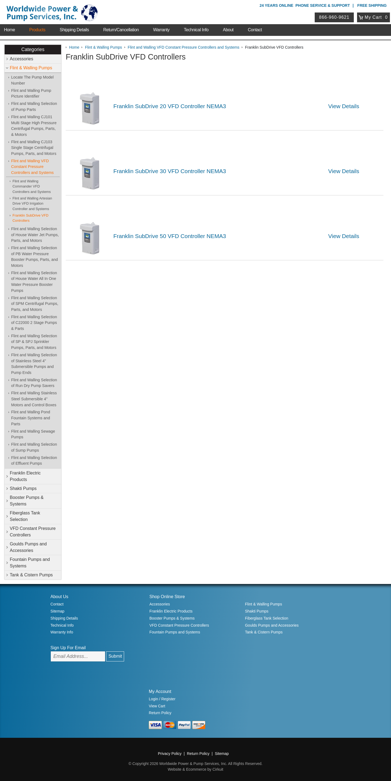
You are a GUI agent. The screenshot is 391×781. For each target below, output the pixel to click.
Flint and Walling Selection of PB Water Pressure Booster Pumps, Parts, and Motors (34, 257)
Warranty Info (62, 632)
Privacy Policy (169, 753)
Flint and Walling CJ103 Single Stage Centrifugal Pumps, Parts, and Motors (33, 148)
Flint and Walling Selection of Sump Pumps (34, 447)
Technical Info (196, 29)
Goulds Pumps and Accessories (28, 547)
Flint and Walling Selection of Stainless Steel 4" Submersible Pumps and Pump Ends (34, 364)
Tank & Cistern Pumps (31, 575)
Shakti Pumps (23, 488)
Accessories (21, 59)
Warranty (161, 29)
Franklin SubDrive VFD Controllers (30, 218)
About (228, 29)
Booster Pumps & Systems (27, 500)
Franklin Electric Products (25, 476)
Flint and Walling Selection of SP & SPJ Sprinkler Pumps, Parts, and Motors (34, 342)
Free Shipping (372, 5)
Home (9, 29)
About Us (59, 596)
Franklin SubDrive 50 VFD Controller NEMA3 (169, 236)
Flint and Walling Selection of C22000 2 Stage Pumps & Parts (34, 323)
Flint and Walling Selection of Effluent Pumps (34, 460)
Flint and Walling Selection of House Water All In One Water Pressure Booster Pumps (34, 282)
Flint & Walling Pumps (31, 67)
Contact (255, 29)
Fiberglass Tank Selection (25, 516)
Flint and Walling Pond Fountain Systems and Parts (30, 418)
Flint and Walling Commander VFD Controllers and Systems (31, 186)
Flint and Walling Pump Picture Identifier (31, 93)
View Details (343, 106)
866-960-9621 (334, 17)
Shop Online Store (167, 596)
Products (37, 29)
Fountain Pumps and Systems (30, 562)
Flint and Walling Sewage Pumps (33, 434)
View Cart (157, 706)
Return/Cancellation (121, 29)
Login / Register (162, 699)
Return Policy (160, 713)
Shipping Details (74, 29)
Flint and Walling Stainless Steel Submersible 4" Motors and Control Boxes (34, 399)
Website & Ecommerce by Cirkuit (195, 769)
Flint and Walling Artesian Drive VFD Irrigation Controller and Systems (32, 203)
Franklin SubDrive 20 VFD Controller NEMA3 (169, 106)
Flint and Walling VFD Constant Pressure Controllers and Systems (32, 167)
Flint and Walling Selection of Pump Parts (34, 106)
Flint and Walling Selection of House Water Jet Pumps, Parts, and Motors (35, 235)
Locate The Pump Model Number (32, 80)
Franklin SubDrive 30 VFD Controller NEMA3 (169, 171)
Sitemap (57, 611)
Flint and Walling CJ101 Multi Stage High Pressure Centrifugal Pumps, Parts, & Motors (33, 126)
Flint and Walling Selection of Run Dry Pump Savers (34, 383)
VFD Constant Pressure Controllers (33, 531)
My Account (160, 691)
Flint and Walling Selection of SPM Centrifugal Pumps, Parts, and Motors (34, 304)
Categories (32, 49)
